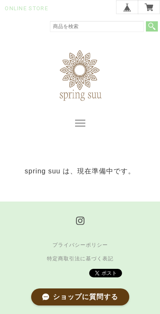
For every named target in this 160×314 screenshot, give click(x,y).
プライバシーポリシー (80, 245)
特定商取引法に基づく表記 (80, 259)
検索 (152, 26)
